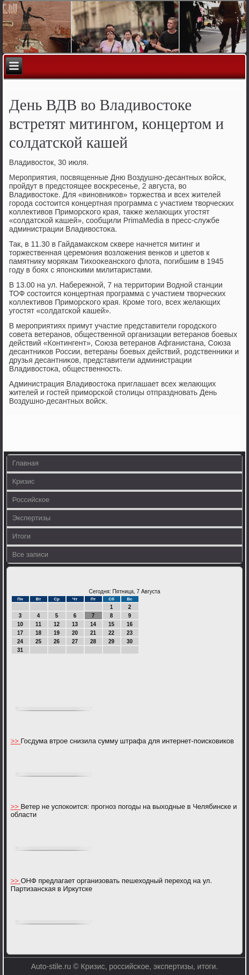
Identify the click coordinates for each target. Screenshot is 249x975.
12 (57, 624)
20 (75, 633)
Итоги (21, 536)
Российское (31, 500)
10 (20, 624)
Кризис (23, 481)
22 (111, 633)
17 (20, 633)
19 (57, 633)
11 (38, 624)
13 (75, 624)
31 (20, 650)
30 (130, 641)
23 (130, 633)
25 (38, 641)
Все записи (30, 554)
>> (16, 741)
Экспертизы (31, 518)
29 (111, 641)
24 (20, 641)
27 (75, 641)
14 (93, 624)
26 (57, 641)
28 (93, 641)
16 (130, 624)
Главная (25, 463)
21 (93, 633)
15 (111, 624)
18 (38, 633)
